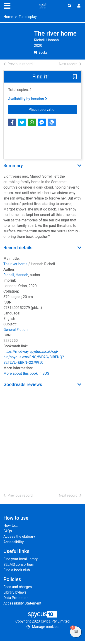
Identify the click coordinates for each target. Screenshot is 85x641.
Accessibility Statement (22, 603)
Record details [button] (17, 247)
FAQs (7, 531)
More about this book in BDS (26, 373)
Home (8, 17)
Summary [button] (13, 165)
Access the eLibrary (19, 536)
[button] (75, 77)
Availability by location (27, 99)
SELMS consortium (18, 564)
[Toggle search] (69, 6)
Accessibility (13, 542)
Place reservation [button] (53, 109)
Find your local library (20, 559)
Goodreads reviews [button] (22, 384)
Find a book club (16, 570)
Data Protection (16, 598)
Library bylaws (15, 592)
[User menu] (79, 6)
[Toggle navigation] (7, 5)
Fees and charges (17, 587)
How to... (10, 525)
